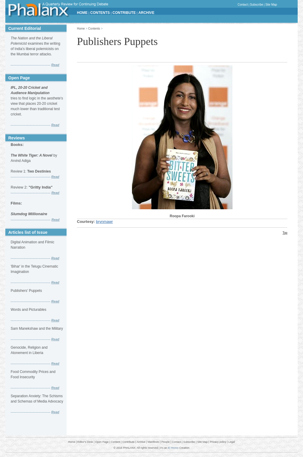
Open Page (19, 77)
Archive (141, 441)
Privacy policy (218, 441)
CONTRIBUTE (124, 13)
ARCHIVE (146, 13)
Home (81, 28)
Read (55, 65)
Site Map (271, 4)
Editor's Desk (85, 441)
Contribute (128, 441)
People (165, 441)
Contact (243, 4)
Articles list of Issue (27, 232)
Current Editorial (24, 28)
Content (115, 441)
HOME (82, 13)
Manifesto (153, 441)
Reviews (16, 138)
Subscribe (256, 4)
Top (285, 232)
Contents (94, 28)
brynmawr (104, 221)
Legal (231, 441)
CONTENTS (100, 13)
